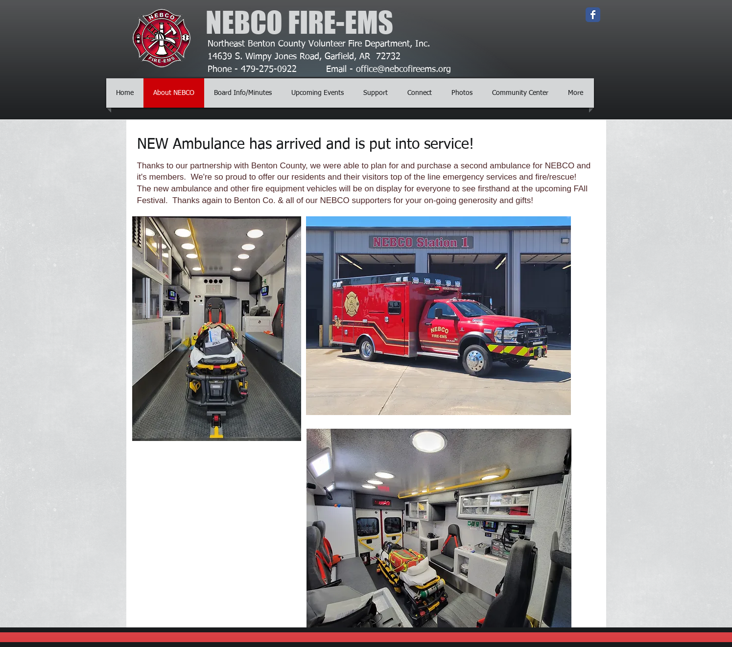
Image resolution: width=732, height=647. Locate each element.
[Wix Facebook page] (593, 14)
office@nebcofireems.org (403, 69)
